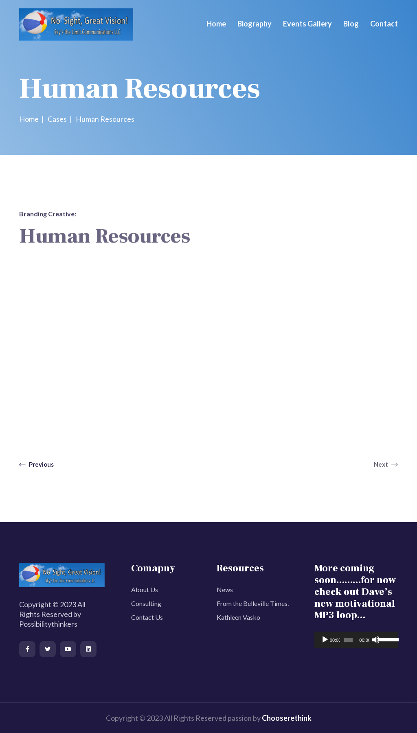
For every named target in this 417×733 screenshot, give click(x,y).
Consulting (146, 603)
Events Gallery (307, 23)
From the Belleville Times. (253, 603)
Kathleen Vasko (238, 617)
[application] (356, 640)
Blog (351, 23)
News (225, 589)
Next (386, 464)
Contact (384, 23)
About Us (144, 589)
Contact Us (147, 617)
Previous (36, 464)
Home (216, 23)
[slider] (348, 640)
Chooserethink (287, 717)
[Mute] (376, 640)
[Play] (325, 640)
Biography (254, 23)
